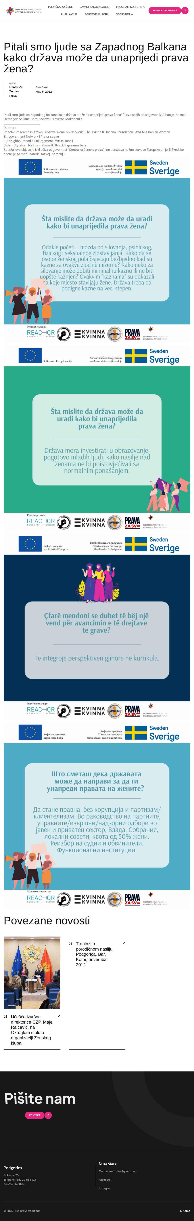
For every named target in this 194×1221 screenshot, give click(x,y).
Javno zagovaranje (94, 7)
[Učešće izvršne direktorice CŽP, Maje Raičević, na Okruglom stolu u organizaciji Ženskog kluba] (58, 1016)
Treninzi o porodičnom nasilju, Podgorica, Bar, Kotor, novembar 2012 (95, 954)
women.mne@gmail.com (121, 1171)
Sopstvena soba (97, 14)
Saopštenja (124, 14)
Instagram (105, 1188)
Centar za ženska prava (15, 91)
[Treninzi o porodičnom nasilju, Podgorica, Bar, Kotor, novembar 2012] (123, 943)
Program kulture (131, 7)
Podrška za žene (60, 7)
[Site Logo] (23, 10)
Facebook (105, 1179)
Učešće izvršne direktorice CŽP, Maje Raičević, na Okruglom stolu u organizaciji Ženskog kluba (32, 1030)
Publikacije (69, 14)
